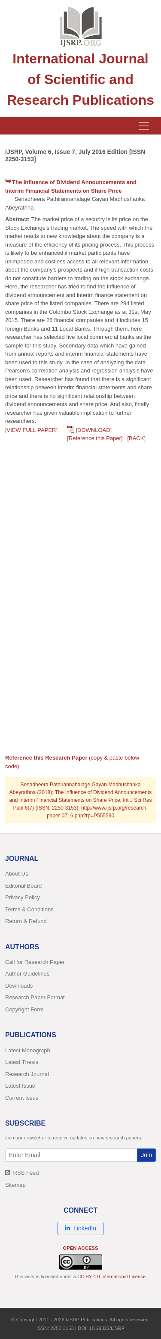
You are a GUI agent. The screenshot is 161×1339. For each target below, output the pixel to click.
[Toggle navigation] (144, 126)
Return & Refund (26, 921)
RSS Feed (22, 1173)
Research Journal (27, 1074)
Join (146, 1154)
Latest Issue (20, 1085)
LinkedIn (80, 1228)
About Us (16, 873)
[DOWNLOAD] (94, 430)
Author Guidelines (27, 973)
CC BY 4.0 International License (111, 1276)
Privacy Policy (22, 897)
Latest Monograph (27, 1050)
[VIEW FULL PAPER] (31, 430)
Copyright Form (24, 1009)
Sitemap (15, 1185)
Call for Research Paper (35, 962)
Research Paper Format (35, 997)
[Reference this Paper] (94, 438)
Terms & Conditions (29, 909)
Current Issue (22, 1098)
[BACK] (136, 438)
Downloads (19, 985)
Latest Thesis (21, 1062)
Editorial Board (23, 885)
